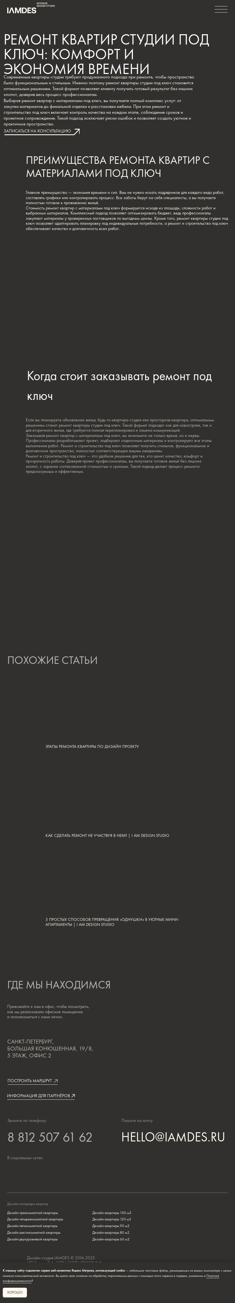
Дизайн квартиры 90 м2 (111, 1225)
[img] (37, 1173)
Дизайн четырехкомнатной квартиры (35, 1219)
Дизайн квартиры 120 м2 (111, 1219)
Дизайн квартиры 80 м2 (111, 1232)
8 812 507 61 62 (50, 1138)
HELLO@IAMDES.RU (173, 1137)
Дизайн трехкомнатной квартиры (32, 1212)
